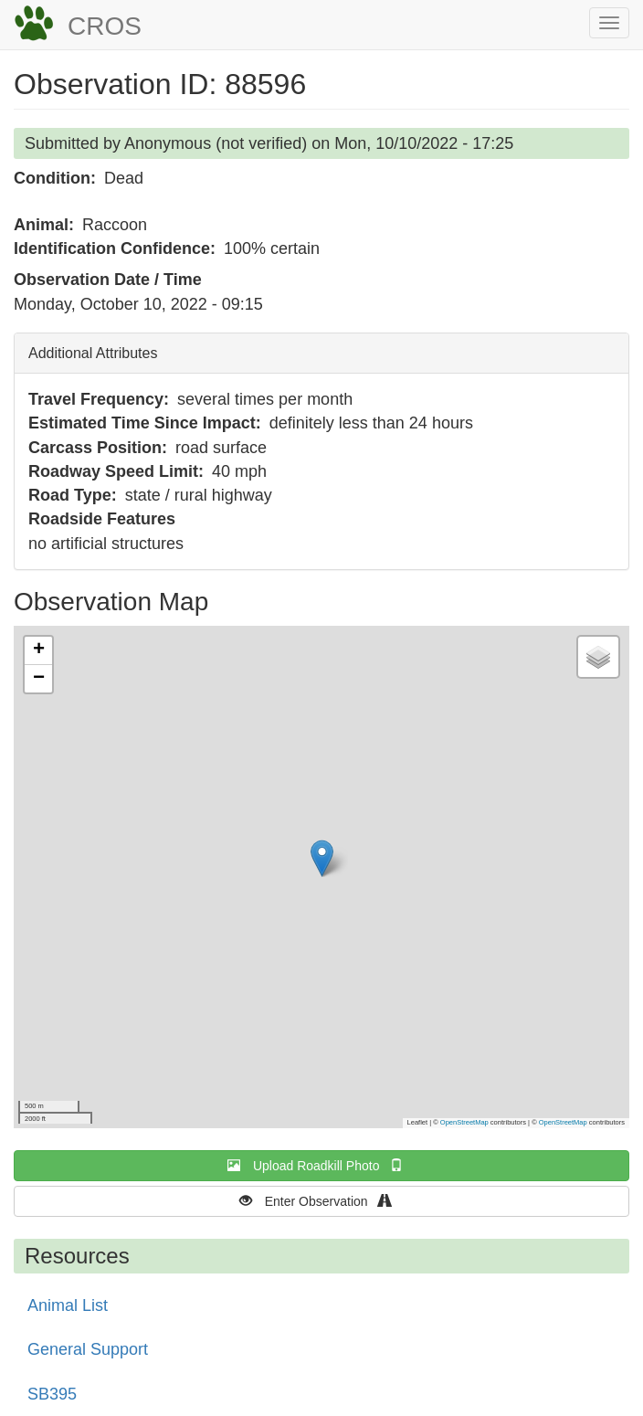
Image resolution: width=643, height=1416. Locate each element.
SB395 (52, 1394)
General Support (87, 1349)
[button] (322, 858)
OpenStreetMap (464, 1122)
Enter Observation (322, 1201)
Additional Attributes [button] (92, 353)
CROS (105, 26)
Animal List (67, 1305)
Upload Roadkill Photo (321, 1165)
